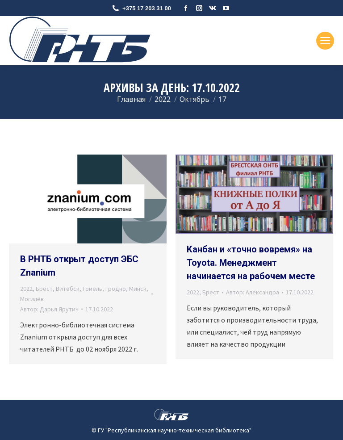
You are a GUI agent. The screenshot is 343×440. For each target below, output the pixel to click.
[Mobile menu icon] (325, 41)
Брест (44, 289)
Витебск (67, 289)
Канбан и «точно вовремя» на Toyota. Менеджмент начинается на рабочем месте (251, 262)
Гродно (115, 289)
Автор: (49, 309)
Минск (137, 289)
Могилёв (32, 299)
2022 (26, 289)
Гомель (92, 289)
